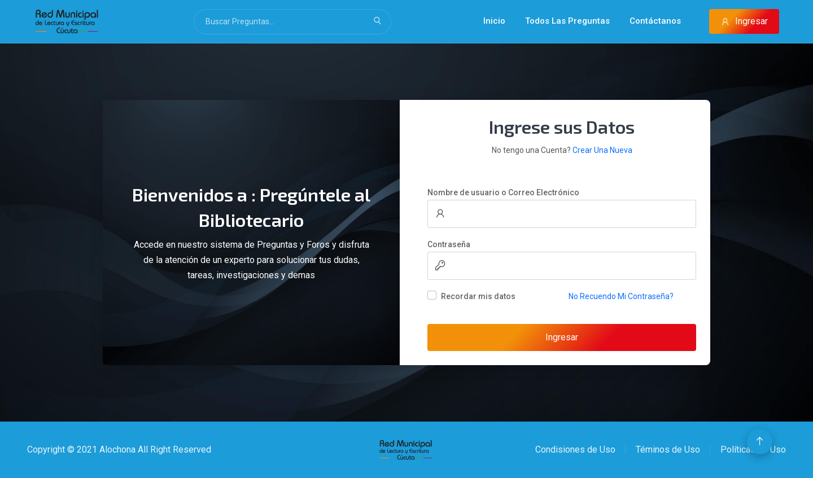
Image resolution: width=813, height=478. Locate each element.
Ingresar (744, 21)
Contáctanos (655, 21)
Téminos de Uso (668, 449)
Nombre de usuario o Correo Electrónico (503, 192)
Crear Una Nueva (602, 150)
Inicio (494, 21)
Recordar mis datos (478, 296)
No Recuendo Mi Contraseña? (621, 296)
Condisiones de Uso (575, 449)
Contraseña (448, 244)
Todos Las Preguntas (567, 21)
